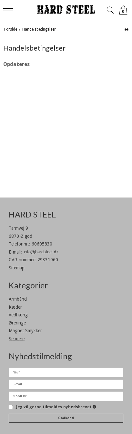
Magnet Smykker (25, 330)
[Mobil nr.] (66, 396)
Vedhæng (18, 314)
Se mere (17, 338)
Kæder (15, 307)
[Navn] (66, 372)
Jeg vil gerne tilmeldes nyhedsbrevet (56, 407)
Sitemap (17, 267)
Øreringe (17, 322)
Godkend (66, 418)
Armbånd (18, 299)
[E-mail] (66, 384)
